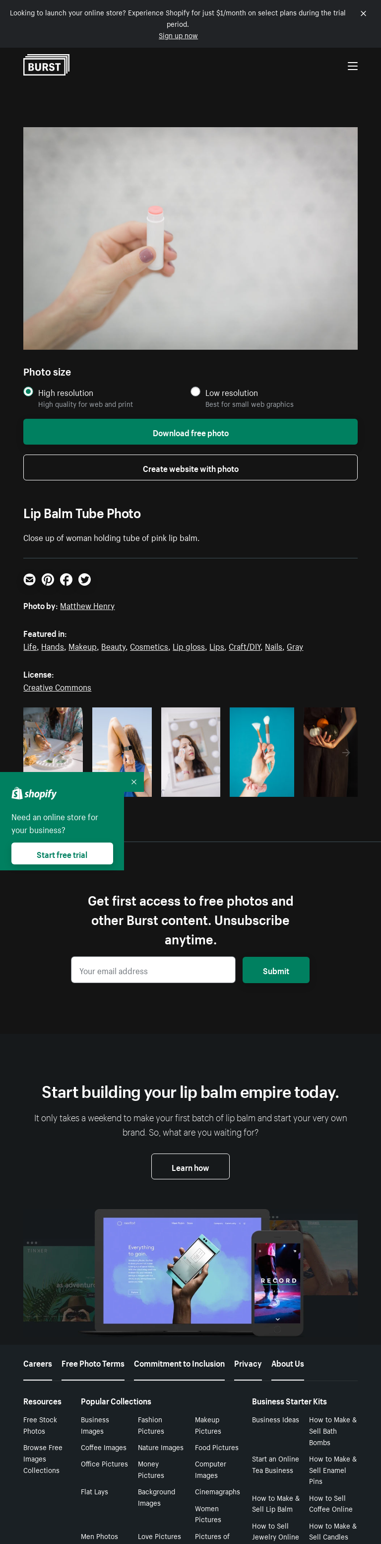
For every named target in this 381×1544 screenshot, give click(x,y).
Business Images (95, 1424)
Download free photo (191, 431)
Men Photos (99, 1535)
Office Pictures (104, 1463)
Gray (295, 645)
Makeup (82, 645)
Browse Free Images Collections (43, 1458)
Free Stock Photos (40, 1424)
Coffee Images (104, 1446)
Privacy (248, 1362)
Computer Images (210, 1469)
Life (30, 645)
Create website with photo (191, 467)
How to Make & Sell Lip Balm (276, 1503)
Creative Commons (57, 686)
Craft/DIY (244, 645)
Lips (216, 645)
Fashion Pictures (151, 1424)
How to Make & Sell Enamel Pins (333, 1469)
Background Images (156, 1496)
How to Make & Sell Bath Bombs (333, 1430)
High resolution (65, 392)
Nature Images (161, 1446)
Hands (52, 645)
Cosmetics (149, 645)
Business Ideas (275, 1418)
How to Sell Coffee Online (331, 1503)
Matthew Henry (87, 604)
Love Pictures (159, 1535)
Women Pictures (208, 1513)
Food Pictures (217, 1446)
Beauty (113, 645)
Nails (273, 645)
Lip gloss (189, 645)
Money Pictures (151, 1469)
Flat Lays (94, 1490)
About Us (287, 1362)
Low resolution (231, 392)
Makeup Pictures (208, 1424)
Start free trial (62, 853)
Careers (37, 1362)
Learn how (190, 1166)
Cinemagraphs (217, 1490)
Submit (276, 969)
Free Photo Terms (93, 1362)
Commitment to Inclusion (179, 1362)
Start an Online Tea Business (275, 1464)
